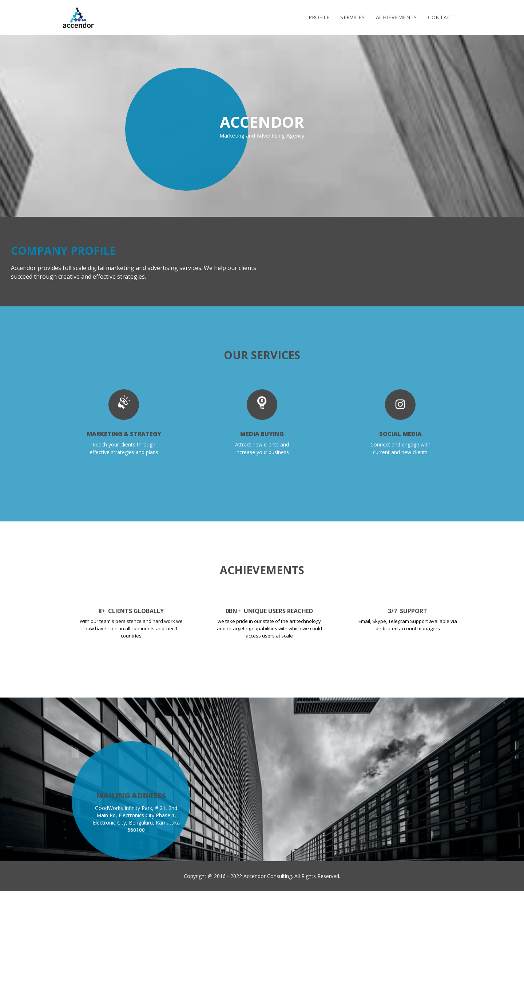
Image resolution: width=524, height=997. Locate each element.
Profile (319, 17)
